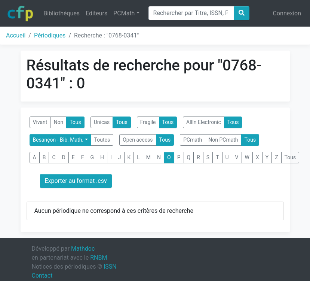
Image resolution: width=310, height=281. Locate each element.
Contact (42, 275)
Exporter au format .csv (76, 180)
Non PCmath (223, 140)
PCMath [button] (124, 13)
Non (58, 122)
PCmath (192, 140)
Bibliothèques (61, 13)
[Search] (191, 13)
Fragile (148, 122)
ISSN (110, 266)
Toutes (102, 140)
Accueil (15, 35)
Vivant (40, 122)
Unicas (102, 122)
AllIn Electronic (203, 122)
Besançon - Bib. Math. (58, 140)
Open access (138, 140)
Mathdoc (83, 248)
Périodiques (49, 35)
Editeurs (96, 13)
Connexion (287, 13)
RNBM (98, 257)
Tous (75, 122)
